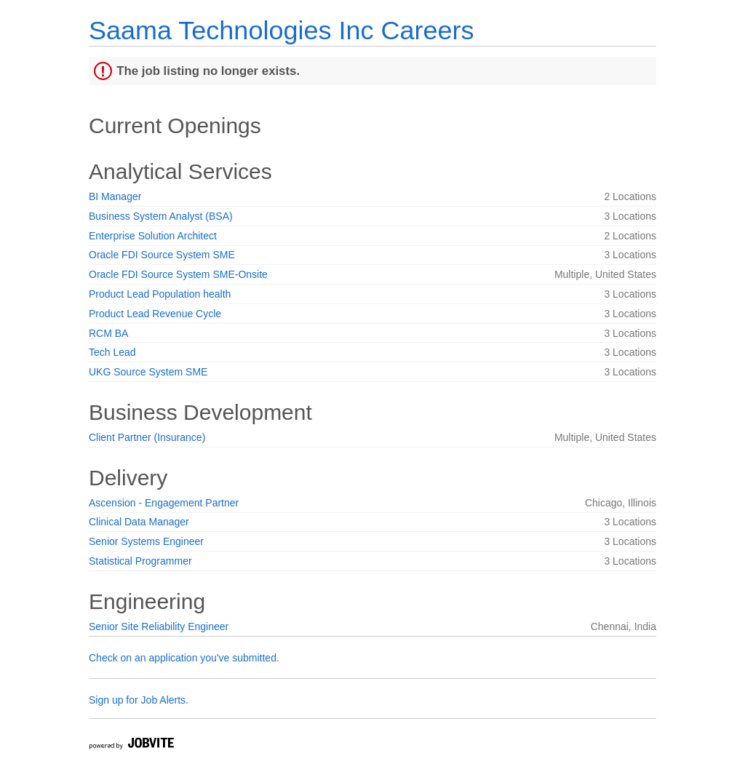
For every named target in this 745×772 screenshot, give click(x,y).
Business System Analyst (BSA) (161, 216)
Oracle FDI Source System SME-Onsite (178, 274)
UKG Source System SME (148, 372)
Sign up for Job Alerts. (138, 700)
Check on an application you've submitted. (184, 658)
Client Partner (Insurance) (147, 437)
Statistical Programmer (140, 561)
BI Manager (115, 196)
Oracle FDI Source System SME (162, 254)
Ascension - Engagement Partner (164, 503)
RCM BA (108, 333)
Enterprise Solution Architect (153, 236)
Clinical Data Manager (139, 522)
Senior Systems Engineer (146, 541)
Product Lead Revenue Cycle (155, 313)
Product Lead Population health (160, 294)
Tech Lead (112, 352)
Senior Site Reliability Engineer (158, 626)
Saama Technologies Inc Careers (281, 30)
